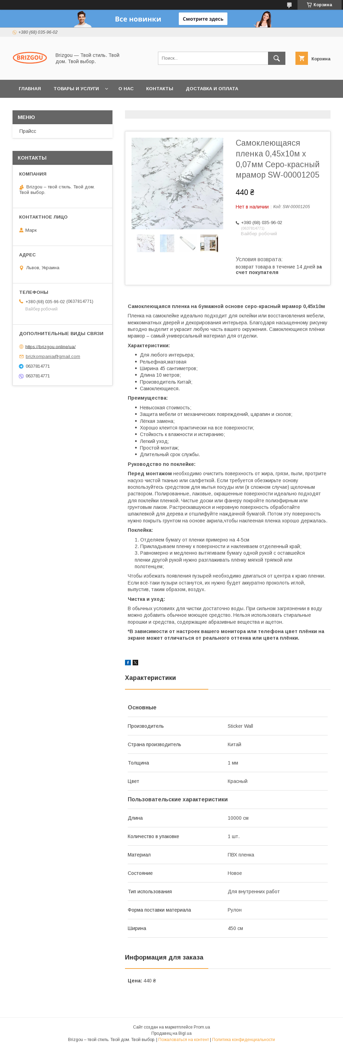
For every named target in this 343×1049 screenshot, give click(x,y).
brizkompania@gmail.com (53, 356)
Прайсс (27, 131)
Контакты (159, 88)
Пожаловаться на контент (183, 1039)
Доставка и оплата (212, 88)
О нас (126, 88)
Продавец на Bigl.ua (171, 1033)
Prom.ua (202, 1027)
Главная (30, 88)
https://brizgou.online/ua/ (50, 346)
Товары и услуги (76, 88)
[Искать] (276, 58)
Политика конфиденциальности (243, 1039)
